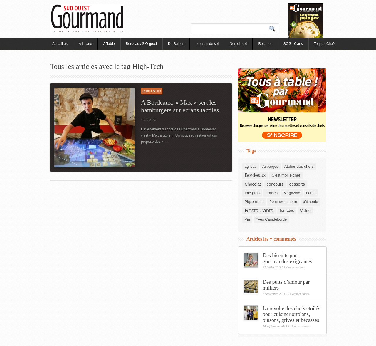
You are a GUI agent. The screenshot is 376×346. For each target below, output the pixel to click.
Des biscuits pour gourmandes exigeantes (287, 258)
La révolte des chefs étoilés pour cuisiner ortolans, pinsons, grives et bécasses (291, 314)
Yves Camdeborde (271, 219)
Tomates (286, 210)
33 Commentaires (293, 267)
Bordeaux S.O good (141, 44)
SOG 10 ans (293, 44)
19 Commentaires (297, 293)
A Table (109, 44)
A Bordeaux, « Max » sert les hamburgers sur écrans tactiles (180, 106)
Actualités (60, 44)
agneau (250, 166)
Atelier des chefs (298, 166)
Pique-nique (254, 202)
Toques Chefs (324, 44)
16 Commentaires (299, 326)
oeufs (310, 193)
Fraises (272, 193)
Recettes (265, 44)
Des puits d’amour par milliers (286, 285)
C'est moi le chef (286, 175)
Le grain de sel (207, 44)
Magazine (291, 193)
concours (275, 184)
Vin (247, 219)
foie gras (252, 193)
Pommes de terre (283, 202)
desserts (297, 184)
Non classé (238, 44)
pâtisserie (310, 202)
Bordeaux (255, 175)
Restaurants (259, 211)
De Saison (176, 44)
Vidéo (305, 210)
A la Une (85, 44)
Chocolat (253, 184)
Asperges (270, 166)
